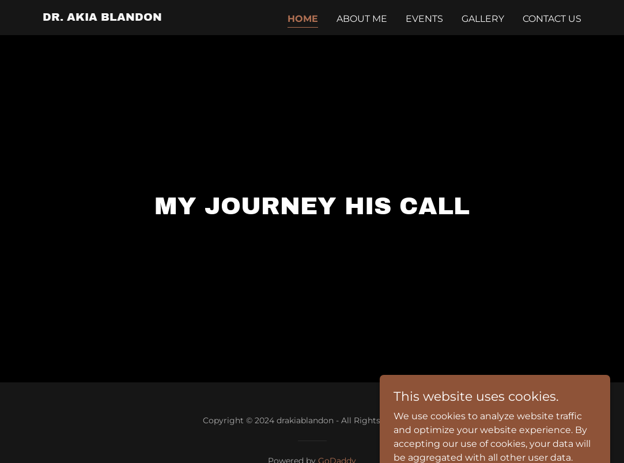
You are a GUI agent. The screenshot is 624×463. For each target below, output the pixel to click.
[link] (102, 17)
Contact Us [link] (552, 18)
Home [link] (303, 18)
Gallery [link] (483, 18)
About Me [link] (361, 18)
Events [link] (424, 18)
